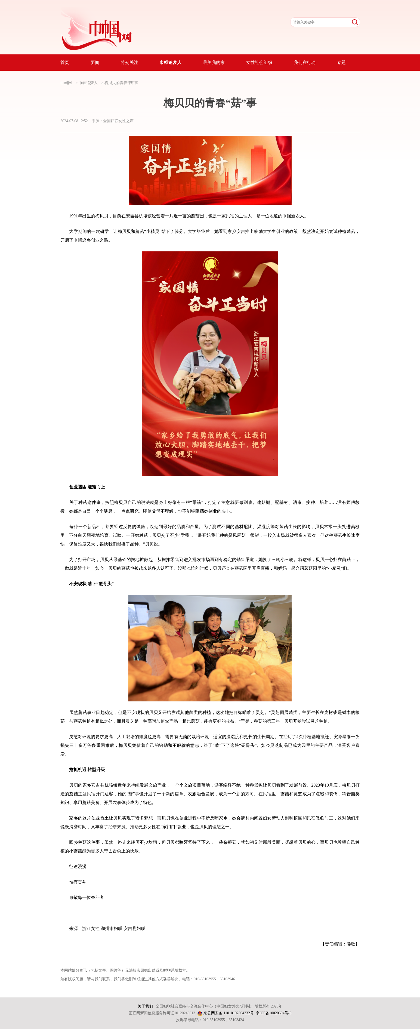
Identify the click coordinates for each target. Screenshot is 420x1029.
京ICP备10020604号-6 (273, 1013)
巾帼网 (66, 83)
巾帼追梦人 (88, 83)
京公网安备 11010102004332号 (228, 1013)
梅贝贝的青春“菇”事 (121, 83)
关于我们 (145, 1006)
